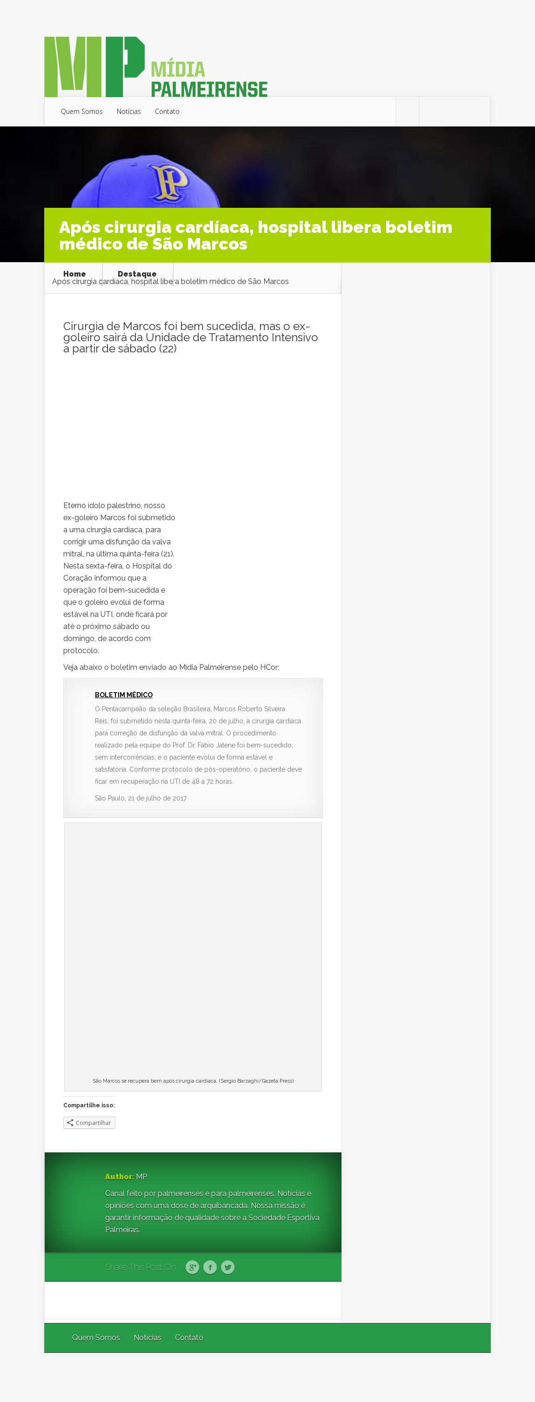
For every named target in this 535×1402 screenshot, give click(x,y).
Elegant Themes (366, 1377)
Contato (167, 111)
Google (192, 1267)
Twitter (228, 1267)
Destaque (137, 274)
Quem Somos (82, 111)
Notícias (129, 111)
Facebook (210, 1267)
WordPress (469, 1377)
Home (74, 274)
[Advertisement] (193, 430)
